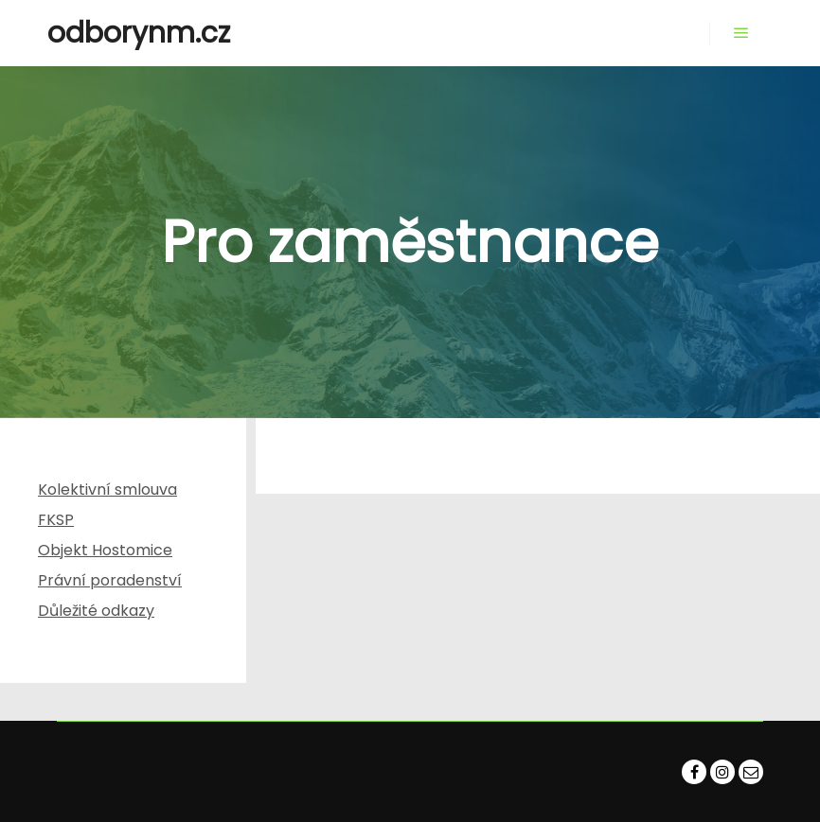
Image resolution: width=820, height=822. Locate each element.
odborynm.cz (138, 33)
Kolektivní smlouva (107, 489)
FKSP (56, 520)
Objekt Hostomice (105, 550)
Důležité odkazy (96, 610)
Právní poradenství (110, 580)
